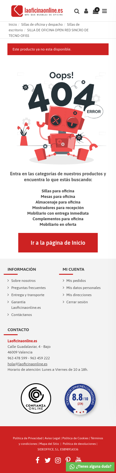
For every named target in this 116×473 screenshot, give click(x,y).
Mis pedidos (76, 280)
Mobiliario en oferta (58, 224)
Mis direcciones (79, 295)
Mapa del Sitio (49, 443)
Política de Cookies (75, 438)
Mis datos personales (84, 288)
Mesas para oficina (58, 196)
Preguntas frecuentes (28, 288)
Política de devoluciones (79, 443)
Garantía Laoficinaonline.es (26, 305)
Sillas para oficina (58, 190)
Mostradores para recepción (58, 207)
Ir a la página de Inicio (58, 242)
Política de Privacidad (27, 438)
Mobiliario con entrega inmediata (58, 213)
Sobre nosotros (23, 280)
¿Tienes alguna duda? (90, 467)
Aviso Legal (52, 438)
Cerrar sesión (77, 302)
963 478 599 (17, 358)
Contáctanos (21, 315)
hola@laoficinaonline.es (27, 364)
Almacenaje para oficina (58, 201)
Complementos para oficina (58, 218)
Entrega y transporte (27, 295)
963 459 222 (40, 358)
